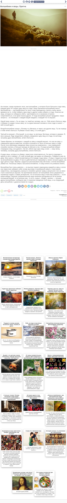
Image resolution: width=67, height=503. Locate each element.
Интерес (3, 195)
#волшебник (64, 190)
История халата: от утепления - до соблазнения (55, 431)
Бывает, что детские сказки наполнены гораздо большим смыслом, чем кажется (11, 357)
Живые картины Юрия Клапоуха (56, 258)
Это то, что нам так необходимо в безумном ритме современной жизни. (11, 341)
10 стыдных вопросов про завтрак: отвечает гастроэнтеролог (44, 474)
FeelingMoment (63, 194)
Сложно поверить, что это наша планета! (11, 277)
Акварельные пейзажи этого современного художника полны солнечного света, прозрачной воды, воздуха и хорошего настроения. (33, 309)
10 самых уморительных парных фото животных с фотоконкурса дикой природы (33, 357)
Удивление (16, 195)
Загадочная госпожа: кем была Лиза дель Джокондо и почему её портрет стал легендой (22, 474)
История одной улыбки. (22, 491)
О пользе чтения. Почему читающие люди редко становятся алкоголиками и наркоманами (11, 397)
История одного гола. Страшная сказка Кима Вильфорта (33, 397)
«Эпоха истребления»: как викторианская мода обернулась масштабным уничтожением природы (55, 397)
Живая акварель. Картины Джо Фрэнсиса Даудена (33, 289)
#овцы (65, 191)
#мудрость (52, 190)
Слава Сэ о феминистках (33, 431)
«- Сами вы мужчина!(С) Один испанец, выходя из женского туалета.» (33, 449)
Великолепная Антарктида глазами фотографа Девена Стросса (11, 259)
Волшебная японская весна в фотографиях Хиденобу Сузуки (55, 324)
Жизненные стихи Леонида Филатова (33, 276)
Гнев (21, 195)
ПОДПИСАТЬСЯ (39, 1)
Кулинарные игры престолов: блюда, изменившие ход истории (11, 432)
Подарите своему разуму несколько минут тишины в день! (11, 324)
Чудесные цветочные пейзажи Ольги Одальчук (11, 289)
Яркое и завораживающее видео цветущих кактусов (55, 356)
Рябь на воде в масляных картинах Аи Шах (33, 323)
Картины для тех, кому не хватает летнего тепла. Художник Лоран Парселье (55, 290)
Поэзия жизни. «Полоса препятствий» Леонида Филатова (33, 259)
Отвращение (9, 195)
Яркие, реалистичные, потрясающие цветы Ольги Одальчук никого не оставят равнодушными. (11, 306)
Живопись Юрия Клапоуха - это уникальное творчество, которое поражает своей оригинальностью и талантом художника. (55, 280)
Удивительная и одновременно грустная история (33, 413)
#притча (58, 190)
